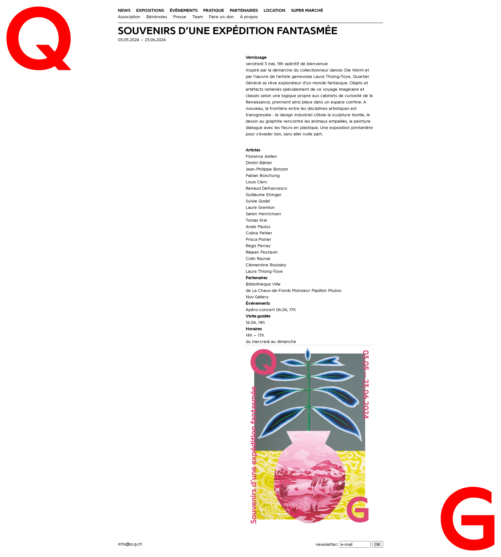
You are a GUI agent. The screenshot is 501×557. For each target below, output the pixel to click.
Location (274, 10)
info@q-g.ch (130, 544)
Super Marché (307, 10)
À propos (249, 17)
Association (129, 17)
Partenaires (244, 10)
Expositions (150, 10)
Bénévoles (156, 17)
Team (197, 17)
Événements (183, 10)
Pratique (213, 10)
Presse (179, 17)
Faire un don (221, 17)
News (124, 10)
